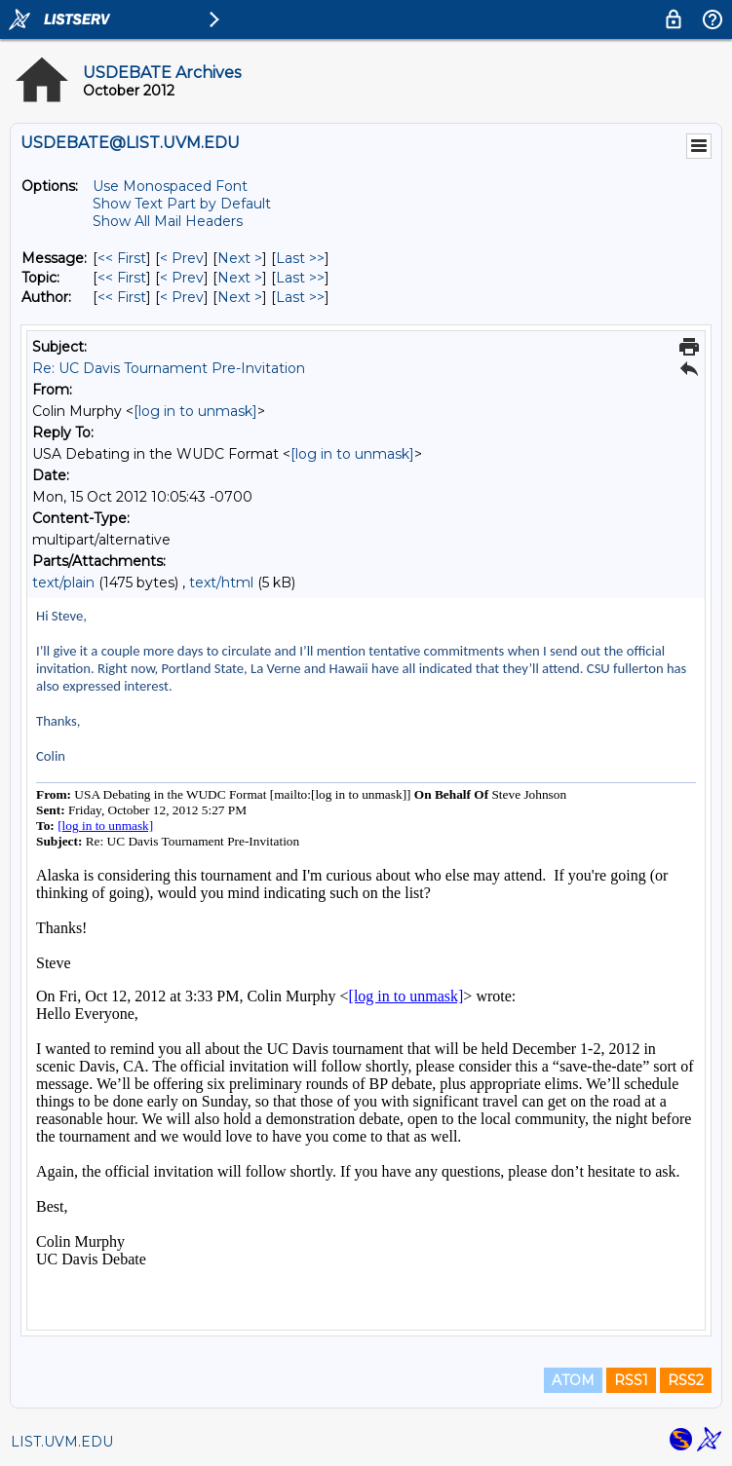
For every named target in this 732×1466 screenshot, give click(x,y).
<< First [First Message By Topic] (121, 277)
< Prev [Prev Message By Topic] (182, 277)
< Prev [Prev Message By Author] (182, 297)
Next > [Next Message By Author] (239, 297)
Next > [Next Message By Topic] (239, 277)
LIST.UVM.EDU (62, 1441)
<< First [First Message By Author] (121, 297)
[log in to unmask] (195, 411)
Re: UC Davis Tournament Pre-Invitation (168, 368)
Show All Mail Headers (168, 221)
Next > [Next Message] (239, 258)
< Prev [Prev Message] (182, 258)
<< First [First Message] (121, 258)
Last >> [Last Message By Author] (300, 297)
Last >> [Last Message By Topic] (300, 277)
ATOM (573, 1380)
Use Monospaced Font (170, 186)
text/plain (63, 582)
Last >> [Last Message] (300, 258)
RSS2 (686, 1380)
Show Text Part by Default (182, 203)
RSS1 (631, 1380)
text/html (221, 582)
